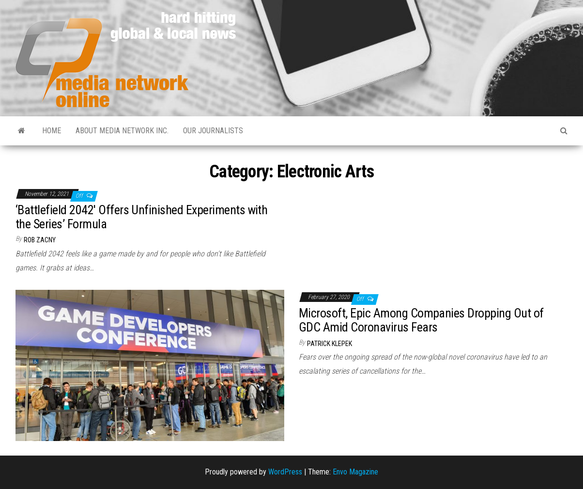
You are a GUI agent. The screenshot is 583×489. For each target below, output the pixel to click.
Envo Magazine (355, 471)
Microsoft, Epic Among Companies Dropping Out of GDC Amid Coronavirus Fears (421, 320)
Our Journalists (213, 130)
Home (51, 130)
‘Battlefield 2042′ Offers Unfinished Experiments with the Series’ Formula (141, 217)
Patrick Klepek (329, 343)
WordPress (285, 471)
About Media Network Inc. (122, 130)
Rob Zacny (40, 240)
